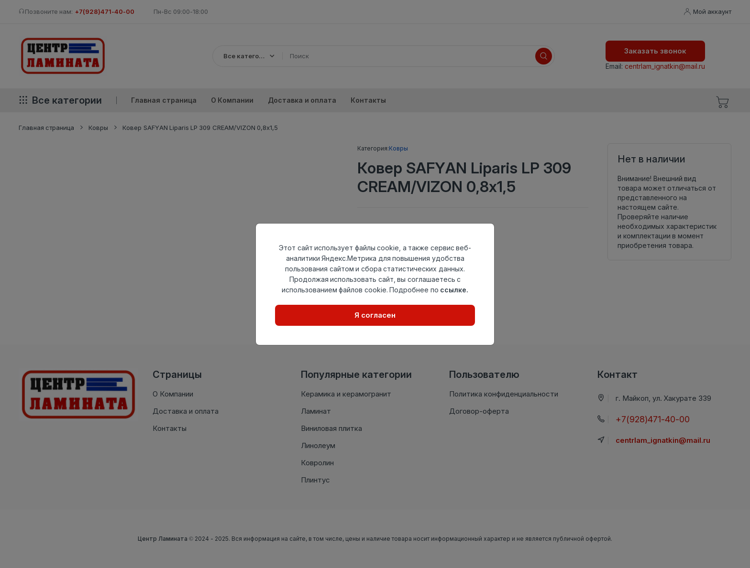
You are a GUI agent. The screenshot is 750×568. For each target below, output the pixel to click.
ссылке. (454, 290)
